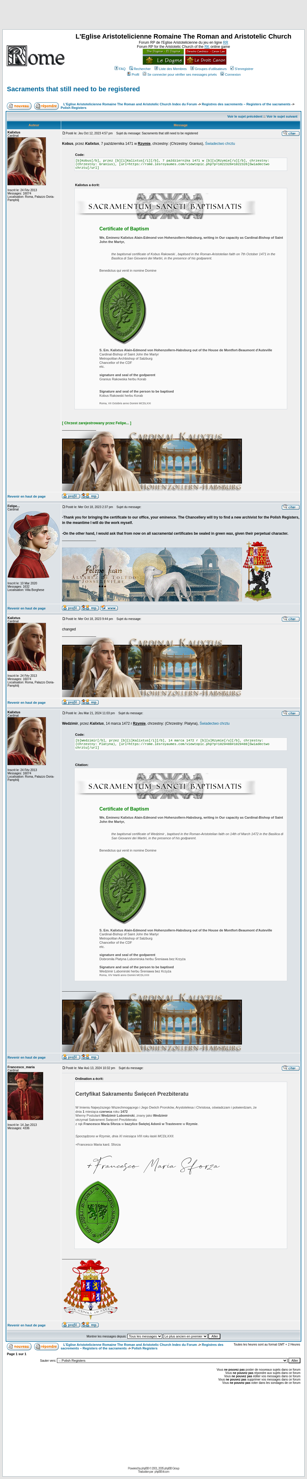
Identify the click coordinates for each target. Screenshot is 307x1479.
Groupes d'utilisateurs (208, 69)
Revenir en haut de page (26, 496)
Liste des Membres (170, 69)
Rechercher (140, 69)
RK (207, 47)
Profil (133, 74)
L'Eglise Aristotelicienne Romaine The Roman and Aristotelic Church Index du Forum (130, 104)
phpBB (145, 1468)
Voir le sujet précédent (244, 116)
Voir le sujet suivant (282, 116)
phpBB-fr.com (161, 1471)
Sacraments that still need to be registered (73, 89)
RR (225, 42)
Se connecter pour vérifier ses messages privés (180, 74)
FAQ (120, 69)
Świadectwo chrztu (220, 144)
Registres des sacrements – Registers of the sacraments (246, 104)
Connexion (230, 74)
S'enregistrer (241, 69)
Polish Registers (73, 108)
